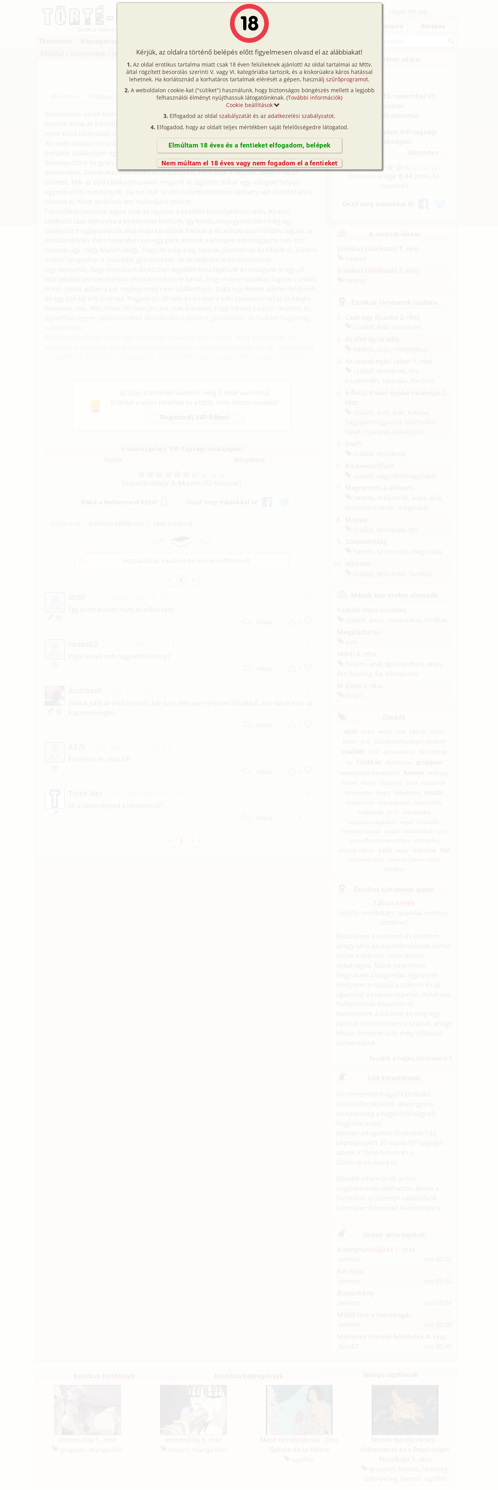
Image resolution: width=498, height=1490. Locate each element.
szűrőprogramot (347, 79)
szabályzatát (235, 115)
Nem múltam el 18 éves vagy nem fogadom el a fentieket (249, 163)
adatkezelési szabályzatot (301, 115)
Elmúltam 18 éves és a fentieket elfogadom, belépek (249, 145)
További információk (314, 97)
